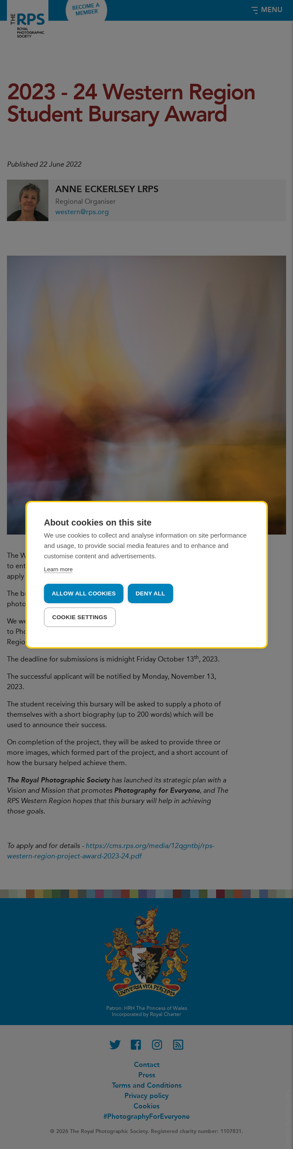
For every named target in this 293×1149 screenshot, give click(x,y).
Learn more (58, 569)
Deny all (150, 593)
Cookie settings (80, 617)
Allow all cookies (84, 593)
